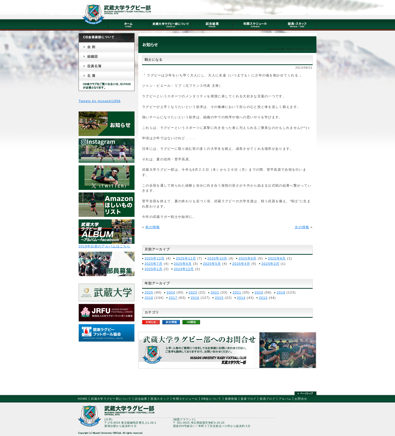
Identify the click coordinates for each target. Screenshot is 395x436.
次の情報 (302, 227)
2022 (215, 292)
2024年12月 (184, 269)
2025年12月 (155, 258)
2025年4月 (241, 264)
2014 (241, 298)
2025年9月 (247, 258)
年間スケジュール (185, 398)
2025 (149, 292)
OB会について (211, 398)
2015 (219, 298)
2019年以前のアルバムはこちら (104, 246)
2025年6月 (183, 264)
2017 (173, 298)
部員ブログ (267, 398)
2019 (281, 292)
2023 (193, 292)
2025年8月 (277, 258)
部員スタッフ (160, 398)
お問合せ (301, 398)
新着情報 (231, 398)
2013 (263, 298)
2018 (149, 298)
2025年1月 (153, 269)
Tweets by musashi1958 (100, 101)
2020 (259, 292)
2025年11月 (186, 258)
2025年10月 (217, 258)
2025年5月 (212, 264)
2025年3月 (270, 264)
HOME (82, 398)
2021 (237, 292)
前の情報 (152, 227)
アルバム (285, 398)
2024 (171, 292)
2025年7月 (153, 264)
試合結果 (141, 398)
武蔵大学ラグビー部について (111, 398)
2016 (195, 298)
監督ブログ (248, 398)
